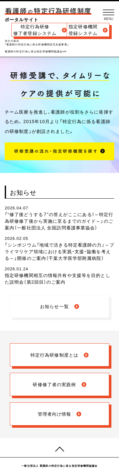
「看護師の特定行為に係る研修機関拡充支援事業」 (37, 44)
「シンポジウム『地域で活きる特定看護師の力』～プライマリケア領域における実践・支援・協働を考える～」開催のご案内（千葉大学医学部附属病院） (59, 251)
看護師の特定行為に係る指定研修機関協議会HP (36, 51)
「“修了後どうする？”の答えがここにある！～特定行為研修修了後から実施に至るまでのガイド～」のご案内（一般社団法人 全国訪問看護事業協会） (59, 221)
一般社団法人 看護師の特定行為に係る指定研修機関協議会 (59, 466)
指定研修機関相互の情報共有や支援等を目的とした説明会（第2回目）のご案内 (57, 278)
